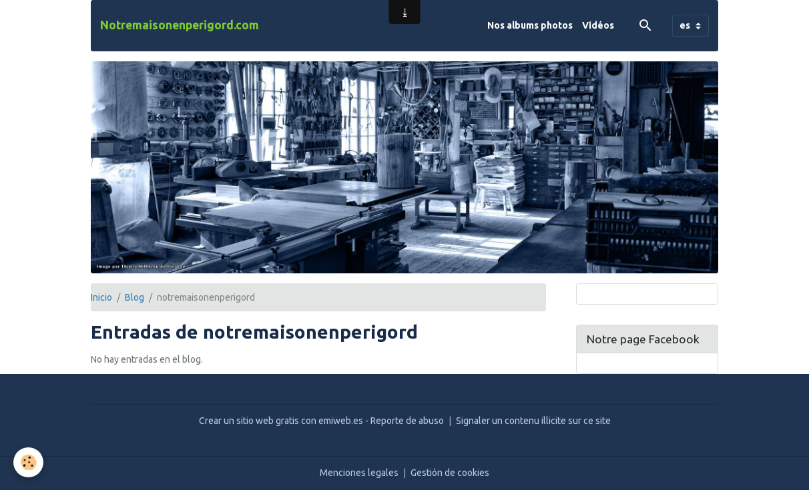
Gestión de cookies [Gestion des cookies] (450, 472)
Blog (134, 297)
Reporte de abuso (407, 420)
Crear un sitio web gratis (249, 420)
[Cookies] (28, 462)
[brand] (179, 25)
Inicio (101, 297)
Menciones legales (359, 472)
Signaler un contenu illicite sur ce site (533, 420)
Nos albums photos (530, 25)
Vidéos (598, 25)
